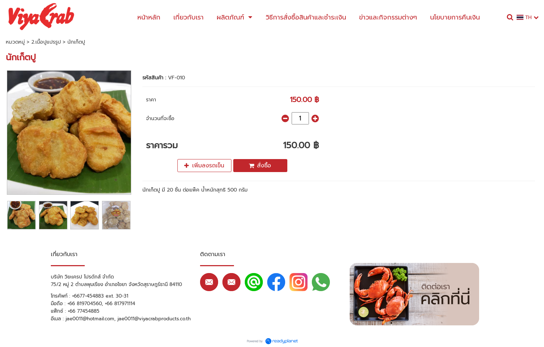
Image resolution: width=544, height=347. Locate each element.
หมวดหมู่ (15, 42)
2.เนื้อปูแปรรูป (46, 42)
